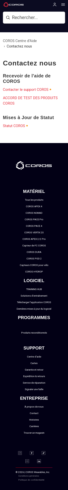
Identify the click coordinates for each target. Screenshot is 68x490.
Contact (34, 413)
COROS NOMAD (34, 212)
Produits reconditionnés (34, 332)
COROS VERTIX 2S (34, 232)
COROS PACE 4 (34, 225)
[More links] (62, 4)
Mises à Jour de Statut (28, 117)
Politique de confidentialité (31, 480)
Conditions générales (28, 476)
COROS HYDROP (34, 271)
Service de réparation (34, 382)
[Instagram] (22, 453)
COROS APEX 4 (34, 206)
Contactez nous (19, 46)
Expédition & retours (34, 376)
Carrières (34, 426)
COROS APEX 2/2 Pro (34, 238)
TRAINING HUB (34, 289)
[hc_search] (34, 18)
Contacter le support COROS (25, 89)
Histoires (34, 419)
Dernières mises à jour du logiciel (34, 308)
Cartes (34, 363)
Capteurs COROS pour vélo (34, 265)
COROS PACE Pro (34, 219)
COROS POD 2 (34, 258)
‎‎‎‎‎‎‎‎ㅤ (48, 480)
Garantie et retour (34, 369)
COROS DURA (34, 252)
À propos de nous (34, 406)
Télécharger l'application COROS (34, 302)
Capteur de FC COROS (34, 245)
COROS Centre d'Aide (20, 41)
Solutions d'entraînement (34, 295)
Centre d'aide (34, 356)
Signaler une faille (34, 389)
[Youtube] (29, 461)
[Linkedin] (41, 461)
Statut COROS (14, 126)
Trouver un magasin (34, 432)
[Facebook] (34, 453)
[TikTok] (46, 453)
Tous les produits (34, 199)
